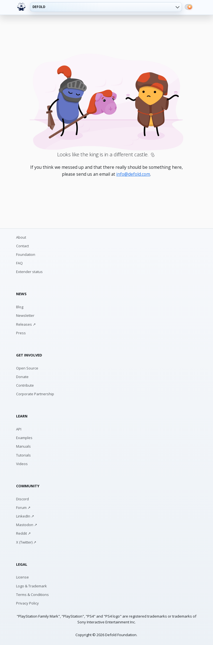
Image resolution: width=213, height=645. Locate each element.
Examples (24, 437)
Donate (22, 376)
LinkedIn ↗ (25, 516)
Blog (19, 306)
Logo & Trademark (31, 585)
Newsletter (25, 315)
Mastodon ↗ (26, 524)
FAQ (19, 263)
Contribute (25, 385)
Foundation (25, 254)
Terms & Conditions (32, 594)
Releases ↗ (26, 324)
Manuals (23, 446)
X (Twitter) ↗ (26, 542)
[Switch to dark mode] (188, 7)
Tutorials (23, 455)
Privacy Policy (27, 603)
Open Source (27, 368)
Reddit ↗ (23, 533)
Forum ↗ (23, 507)
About (21, 237)
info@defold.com (133, 174)
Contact (22, 245)
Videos (22, 463)
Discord (22, 498)
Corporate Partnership (35, 393)
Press (21, 332)
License (22, 577)
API (18, 429)
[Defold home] (21, 7)
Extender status (29, 271)
